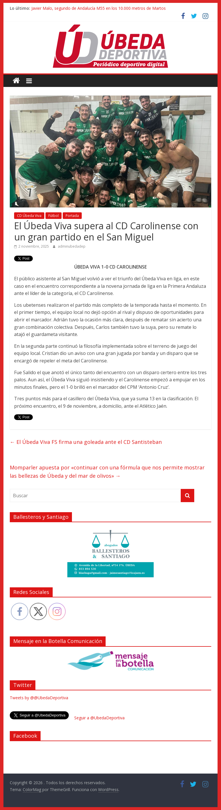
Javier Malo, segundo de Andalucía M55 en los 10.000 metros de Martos (98, 8)
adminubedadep (71, 246)
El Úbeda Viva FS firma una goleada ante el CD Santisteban (86, 441)
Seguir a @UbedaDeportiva (99, 717)
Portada (72, 215)
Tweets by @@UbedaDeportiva (39, 697)
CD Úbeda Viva (29, 215)
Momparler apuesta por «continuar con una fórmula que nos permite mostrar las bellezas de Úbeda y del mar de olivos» (107, 471)
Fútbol (53, 215)
